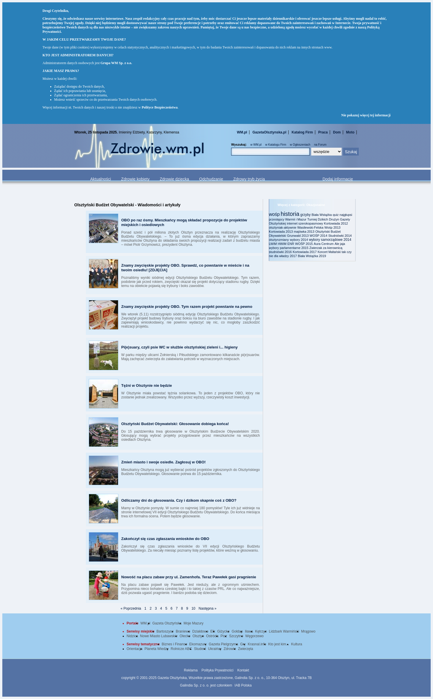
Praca (323, 132)
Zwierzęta (245, 649)
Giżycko (223, 631)
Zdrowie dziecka (174, 179)
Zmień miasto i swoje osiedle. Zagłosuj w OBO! (163, 462)
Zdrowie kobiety (135, 179)
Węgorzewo (254, 636)
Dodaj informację (338, 179)
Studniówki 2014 (340, 235)
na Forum (320, 144)
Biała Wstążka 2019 (312, 256)
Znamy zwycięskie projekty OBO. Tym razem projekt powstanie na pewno (186, 306)
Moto (350, 132)
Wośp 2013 (332, 227)
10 (193, 608)
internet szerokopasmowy (305, 223)
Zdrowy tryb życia (249, 179)
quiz (335, 214)
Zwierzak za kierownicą (326, 248)
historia (290, 214)
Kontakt (243, 670)
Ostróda (212, 636)
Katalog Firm (302, 132)
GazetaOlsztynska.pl (270, 132)
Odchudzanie (211, 179)
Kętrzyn (261, 631)
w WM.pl (255, 144)
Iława (249, 631)
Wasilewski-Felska (310, 227)
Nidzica (132, 636)
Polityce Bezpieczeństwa (160, 107)
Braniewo (183, 631)
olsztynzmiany (279, 239)
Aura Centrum (324, 243)
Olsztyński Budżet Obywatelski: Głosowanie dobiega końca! (175, 424)
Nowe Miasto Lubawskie (158, 636)
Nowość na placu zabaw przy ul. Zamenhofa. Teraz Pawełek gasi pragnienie (188, 577)
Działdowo (200, 631)
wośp (274, 214)
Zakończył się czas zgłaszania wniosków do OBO (165, 539)
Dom (337, 132)
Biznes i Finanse (174, 644)
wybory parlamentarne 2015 (288, 248)
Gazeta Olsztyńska (167, 623)
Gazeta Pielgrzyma (223, 644)
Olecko (185, 636)
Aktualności (100, 179)
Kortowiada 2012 (336, 223)
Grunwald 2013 (298, 235)
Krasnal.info (257, 644)
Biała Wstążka (321, 214)
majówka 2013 (304, 231)
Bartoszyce (165, 631)
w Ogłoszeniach (300, 144)
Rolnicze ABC (181, 649)
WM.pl (242, 132)
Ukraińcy (215, 649)
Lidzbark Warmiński (284, 631)
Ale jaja (340, 243)
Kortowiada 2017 (305, 252)
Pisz (223, 636)
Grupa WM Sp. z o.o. (116, 63)
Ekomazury (198, 644)
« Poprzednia (131, 608)
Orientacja (135, 649)
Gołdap (237, 631)
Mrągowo (308, 631)
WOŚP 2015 (304, 243)
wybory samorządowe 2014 (330, 240)
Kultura (296, 644)
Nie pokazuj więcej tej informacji (366, 115)
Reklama (191, 670)
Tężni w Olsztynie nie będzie (146, 385)
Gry (243, 644)
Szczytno (236, 636)
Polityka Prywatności (217, 670)
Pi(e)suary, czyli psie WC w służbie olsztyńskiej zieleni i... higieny (179, 347)
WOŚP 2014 (318, 235)
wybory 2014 (299, 239)
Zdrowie (230, 649)
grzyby (305, 215)
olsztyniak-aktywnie (282, 227)
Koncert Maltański (329, 252)
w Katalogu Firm (275, 144)
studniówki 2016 (280, 252)
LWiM (273, 243)
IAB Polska (243, 685)
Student (200, 649)
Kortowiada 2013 (281, 231)
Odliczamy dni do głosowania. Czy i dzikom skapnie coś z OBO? (178, 500)
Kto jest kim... (278, 644)
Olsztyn (198, 636)
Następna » (207, 608)
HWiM (282, 243)
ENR (290, 243)
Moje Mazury (194, 623)
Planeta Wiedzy (156, 649)
